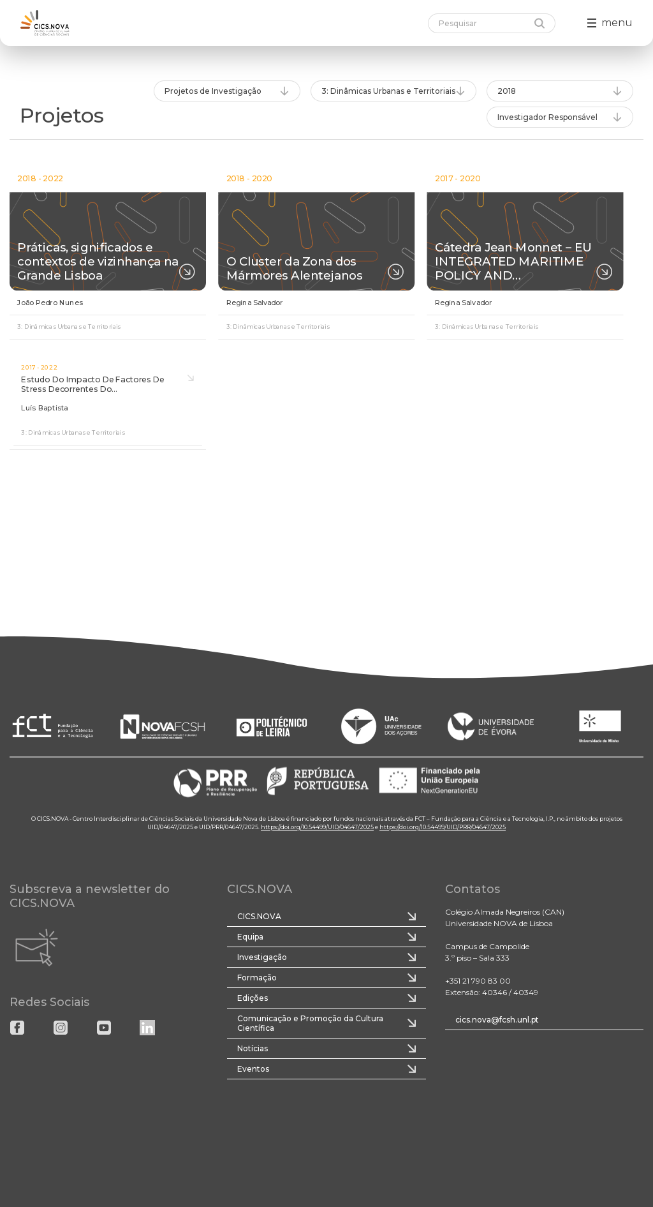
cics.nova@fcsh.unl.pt (497, 1019)
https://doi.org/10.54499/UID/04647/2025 (317, 827)
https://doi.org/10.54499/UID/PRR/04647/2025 (442, 827)
